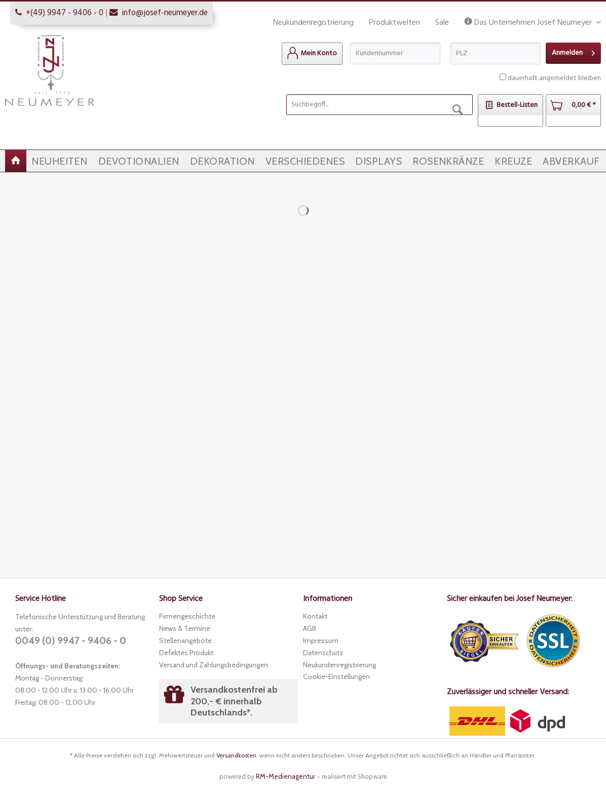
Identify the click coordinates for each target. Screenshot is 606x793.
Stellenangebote (185, 640)
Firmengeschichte (187, 616)
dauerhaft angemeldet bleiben (554, 78)
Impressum (320, 640)
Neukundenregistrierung (313, 22)
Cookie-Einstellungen (336, 676)
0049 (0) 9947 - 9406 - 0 (70, 641)
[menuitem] (312, 54)
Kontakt (315, 616)
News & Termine (184, 628)
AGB (309, 628)
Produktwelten (394, 22)
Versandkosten (236, 755)
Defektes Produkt (186, 652)
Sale (442, 22)
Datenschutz (323, 652)
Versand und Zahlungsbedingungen (213, 664)
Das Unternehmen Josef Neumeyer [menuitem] (529, 23)
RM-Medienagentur (285, 776)
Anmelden (573, 52)
